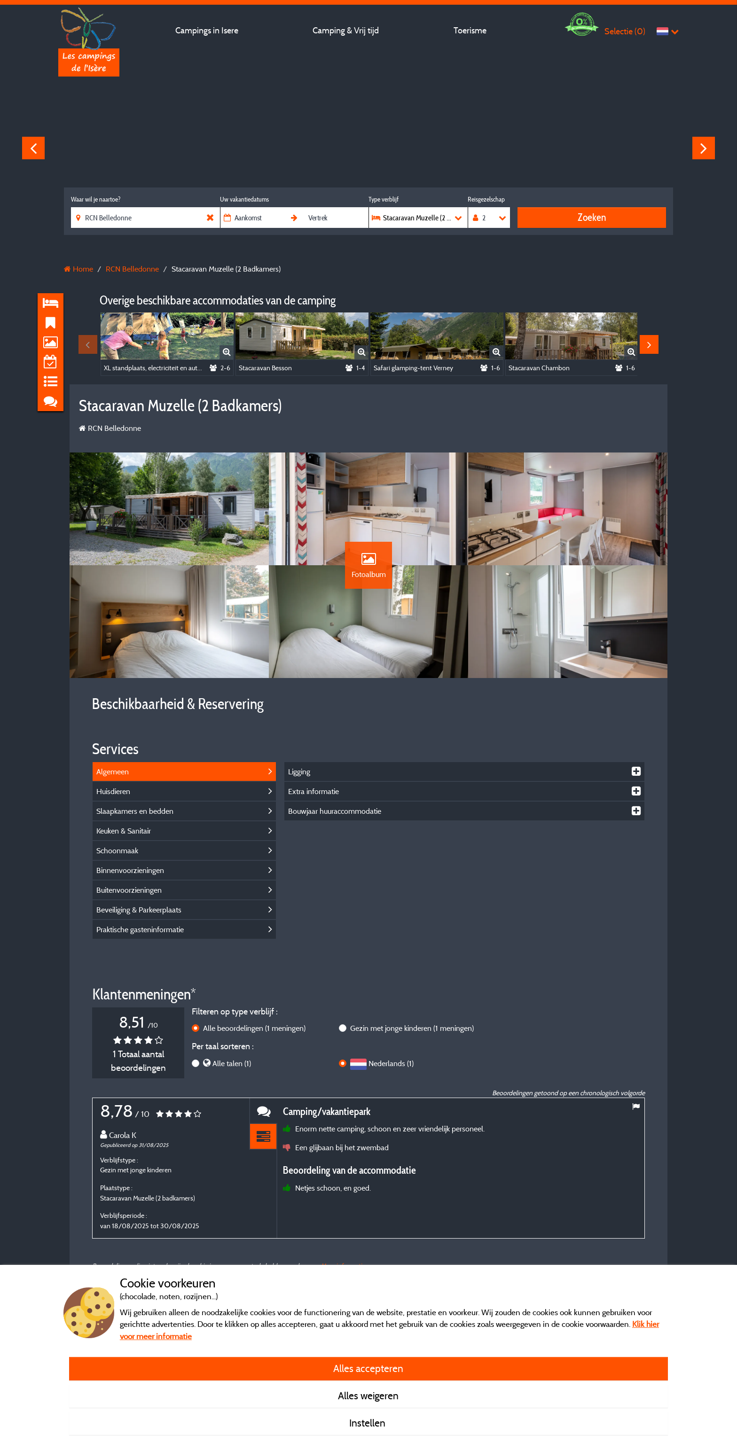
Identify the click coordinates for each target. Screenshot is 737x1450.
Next (703, 148)
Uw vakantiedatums (244, 199)
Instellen (368, 1423)
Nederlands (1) (391, 1063)
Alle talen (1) (231, 1063)
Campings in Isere (206, 30)
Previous (33, 148)
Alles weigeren (368, 1395)
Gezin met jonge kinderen (412, 1028)
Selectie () (624, 31)
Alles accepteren (368, 1368)
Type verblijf (383, 199)
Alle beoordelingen (254, 1028)
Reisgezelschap (486, 199)
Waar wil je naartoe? (95, 199)
